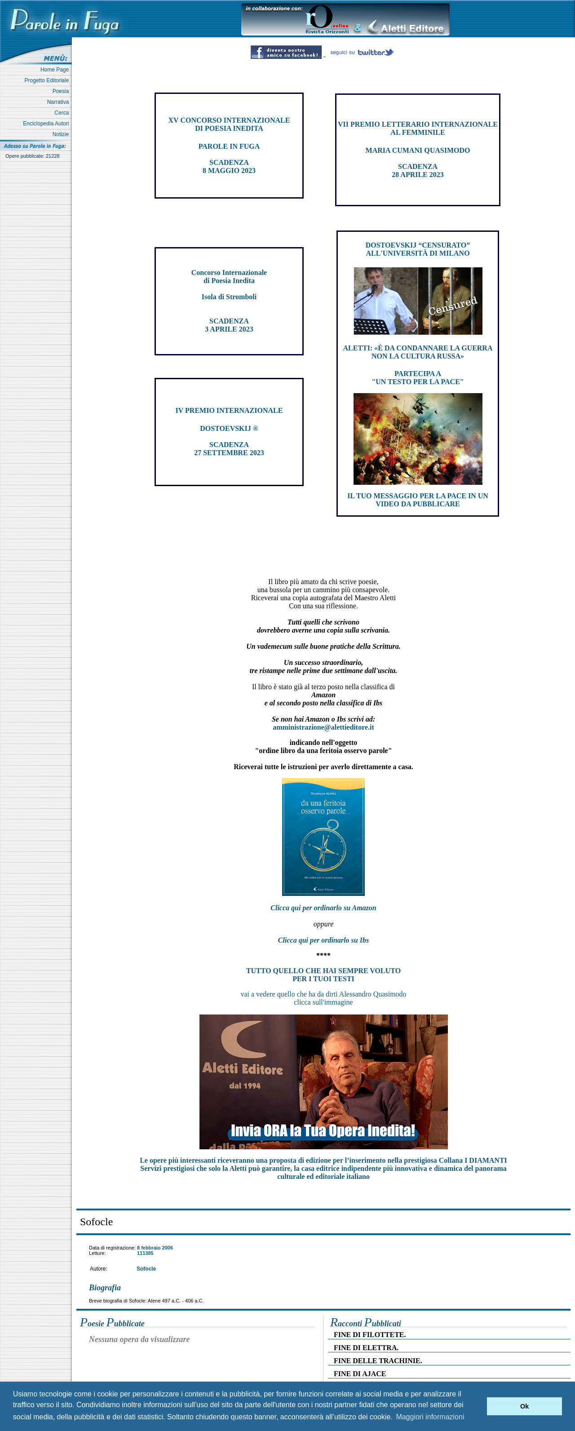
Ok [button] (524, 1406)
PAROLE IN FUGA (229, 146)
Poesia (62, 91)
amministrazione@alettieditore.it (323, 727)
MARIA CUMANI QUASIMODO (418, 150)
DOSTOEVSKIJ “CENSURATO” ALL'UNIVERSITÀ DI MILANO (418, 249)
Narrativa (59, 102)
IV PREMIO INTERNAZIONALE (229, 410)
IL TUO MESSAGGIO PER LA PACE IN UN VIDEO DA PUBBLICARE (417, 500)
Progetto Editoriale (48, 80)
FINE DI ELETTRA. (366, 1347)
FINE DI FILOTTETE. (370, 1334)
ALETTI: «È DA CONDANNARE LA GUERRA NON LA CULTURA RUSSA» (418, 352)
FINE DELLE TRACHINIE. (378, 1361)
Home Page (56, 69)
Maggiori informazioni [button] (430, 1417)
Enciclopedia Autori (47, 123)
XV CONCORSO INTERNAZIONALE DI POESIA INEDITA (229, 124)
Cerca (63, 113)
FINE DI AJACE (360, 1374)
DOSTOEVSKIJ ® (229, 428)
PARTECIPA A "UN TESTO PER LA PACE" (418, 377)
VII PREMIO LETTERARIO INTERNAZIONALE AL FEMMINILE (418, 128)
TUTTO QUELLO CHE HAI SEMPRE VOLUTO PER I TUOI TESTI (323, 975)
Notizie (62, 134)
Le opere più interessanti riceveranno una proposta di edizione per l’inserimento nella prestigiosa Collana (323, 1160)
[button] (478, 1406)
